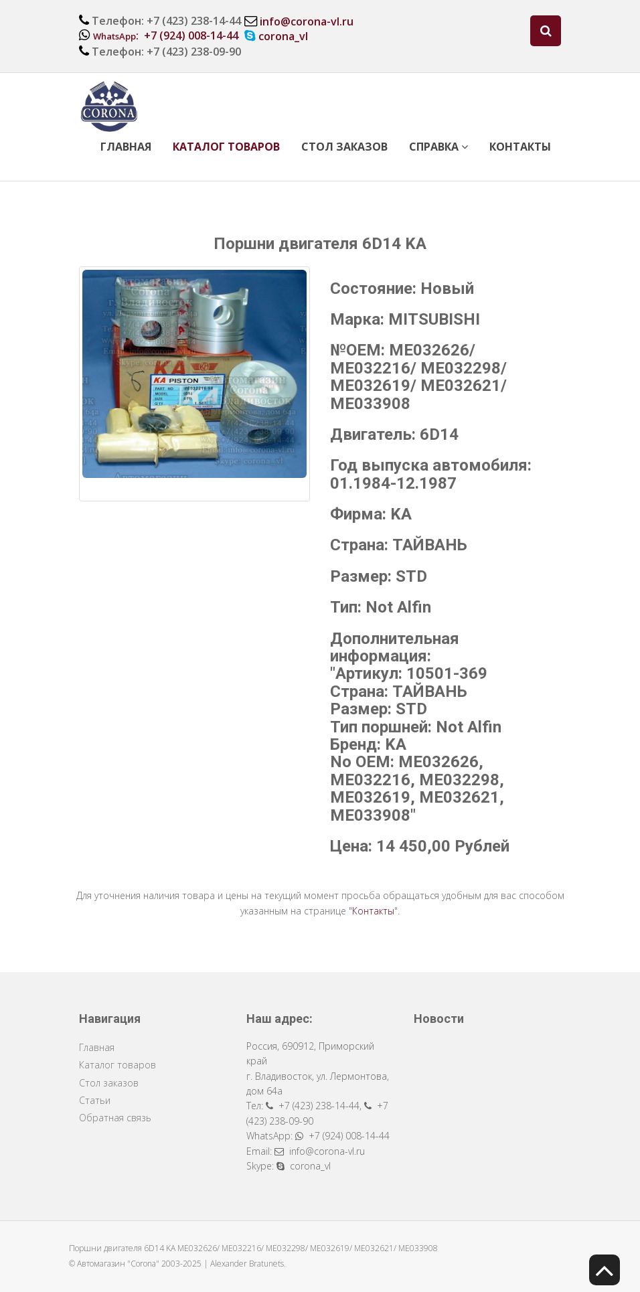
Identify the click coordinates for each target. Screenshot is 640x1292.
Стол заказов (344, 146)
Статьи (94, 1100)
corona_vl (283, 36)
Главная (125, 146)
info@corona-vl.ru (306, 21)
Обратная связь (115, 1117)
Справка (438, 146)
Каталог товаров (226, 146)
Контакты (520, 146)
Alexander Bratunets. (248, 1263)
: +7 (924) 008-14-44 (165, 35)
